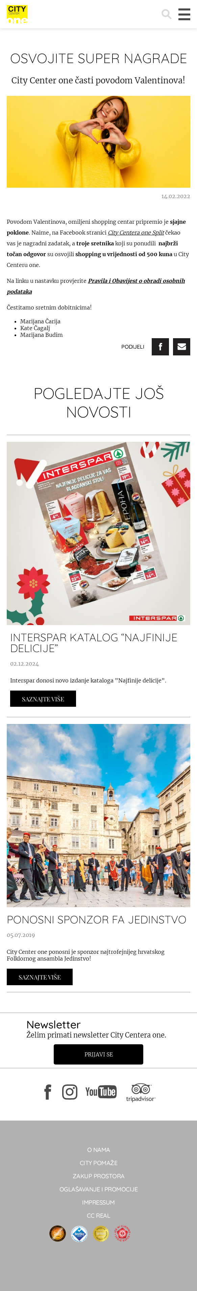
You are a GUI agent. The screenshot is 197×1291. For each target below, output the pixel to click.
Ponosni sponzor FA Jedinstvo (97, 919)
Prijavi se (98, 1054)
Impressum (98, 1202)
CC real (98, 1215)
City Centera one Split (136, 232)
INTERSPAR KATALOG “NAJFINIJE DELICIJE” (93, 642)
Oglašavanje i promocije (98, 1189)
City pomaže (99, 1163)
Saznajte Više (43, 699)
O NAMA (98, 1150)
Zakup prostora (99, 1176)
